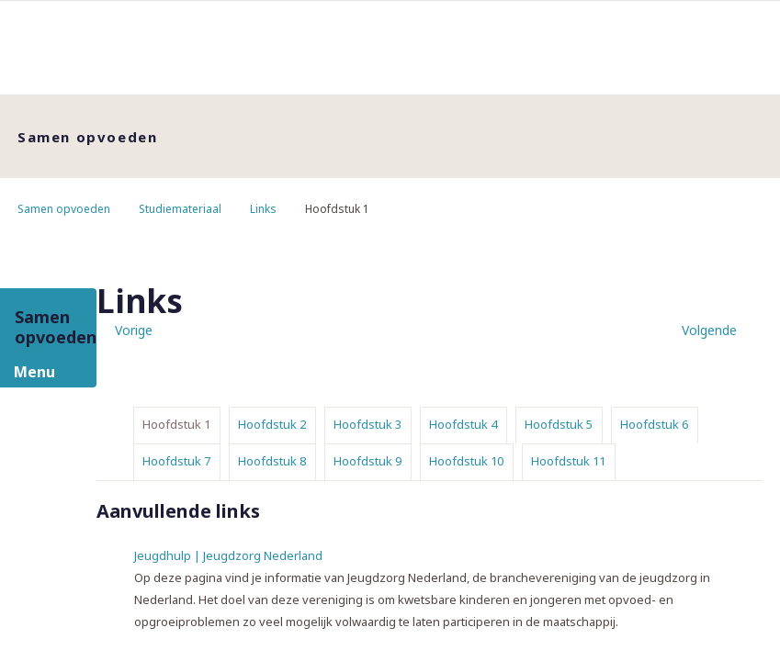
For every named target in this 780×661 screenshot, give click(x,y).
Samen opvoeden (63, 209)
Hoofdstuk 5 (559, 424)
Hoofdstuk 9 (367, 461)
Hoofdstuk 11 (568, 461)
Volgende (709, 330)
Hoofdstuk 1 (176, 424)
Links (263, 209)
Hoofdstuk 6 (654, 424)
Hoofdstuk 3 (367, 424)
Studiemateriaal (180, 209)
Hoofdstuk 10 (466, 461)
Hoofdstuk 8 (272, 461)
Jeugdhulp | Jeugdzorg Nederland (228, 555)
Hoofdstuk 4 (463, 424)
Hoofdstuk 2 (272, 424)
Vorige (134, 330)
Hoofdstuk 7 (176, 461)
